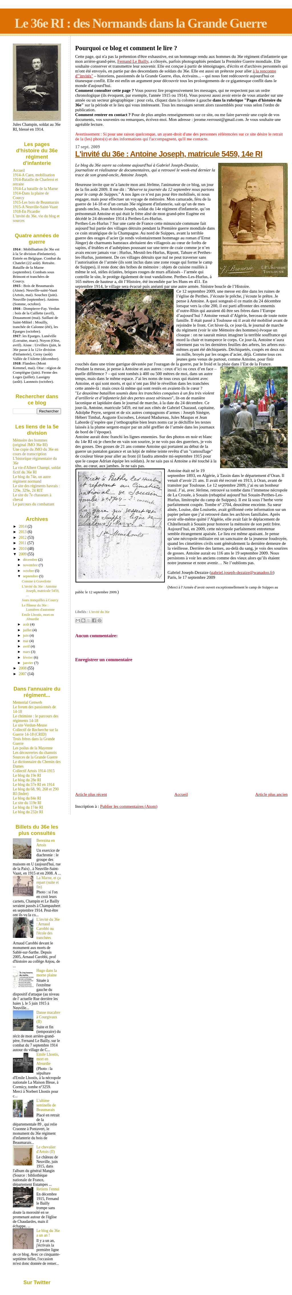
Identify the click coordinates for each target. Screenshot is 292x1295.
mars (27, 651)
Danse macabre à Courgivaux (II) (48, 1017)
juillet (28, 630)
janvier (28, 663)
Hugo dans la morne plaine (46, 972)
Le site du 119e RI (27, 803)
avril (27, 646)
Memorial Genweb (27, 702)
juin (26, 635)
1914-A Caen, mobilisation (34, 175)
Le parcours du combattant (33, 504)
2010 (23, 549)
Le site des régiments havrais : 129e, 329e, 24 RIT (36, 488)
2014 (23, 526)
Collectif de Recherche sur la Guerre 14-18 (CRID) (35, 732)
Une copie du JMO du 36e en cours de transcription (35, 451)
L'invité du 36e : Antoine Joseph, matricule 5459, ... (41, 590)
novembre (31, 565)
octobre (29, 570)
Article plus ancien (271, 794)
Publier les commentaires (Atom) (128, 806)
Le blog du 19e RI (27, 775)
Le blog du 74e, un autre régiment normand (32, 479)
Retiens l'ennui (48, 1189)
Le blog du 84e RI (27, 798)
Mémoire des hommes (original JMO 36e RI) (30, 442)
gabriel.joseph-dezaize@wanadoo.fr (242, 572)
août (26, 624)
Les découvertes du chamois (35, 752)
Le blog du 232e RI (28, 812)
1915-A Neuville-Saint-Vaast (35, 207)
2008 (23, 668)
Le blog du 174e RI (28, 807)
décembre (30, 559)
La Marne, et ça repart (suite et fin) (48, 882)
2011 (23, 543)
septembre (31, 576)
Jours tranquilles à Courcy (40, 600)
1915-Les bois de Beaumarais (36, 202)
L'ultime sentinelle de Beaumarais (46, 1105)
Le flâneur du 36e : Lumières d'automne (38, 607)
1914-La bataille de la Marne (35, 189)
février (28, 657)
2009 (23, 554)
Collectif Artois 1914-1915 (34, 771)
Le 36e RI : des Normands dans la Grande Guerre (141, 23)
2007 (23, 674)
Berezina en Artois (45, 842)
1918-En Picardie (26, 211)
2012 (23, 537)
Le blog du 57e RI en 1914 (33, 784)
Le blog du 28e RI (27, 780)
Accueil (181, 794)
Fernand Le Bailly (132, 61)
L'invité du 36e (99, 612)
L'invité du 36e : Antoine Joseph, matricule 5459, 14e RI (168, 153)
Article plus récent (91, 794)
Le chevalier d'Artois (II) (46, 1149)
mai (26, 641)
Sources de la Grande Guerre (35, 757)
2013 (23, 532)
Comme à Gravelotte (36, 581)
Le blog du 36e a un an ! (48, 1233)
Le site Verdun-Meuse (30, 725)
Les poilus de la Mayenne (33, 748)
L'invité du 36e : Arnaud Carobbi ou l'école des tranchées (48, 928)
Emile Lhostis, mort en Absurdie (38, 617)
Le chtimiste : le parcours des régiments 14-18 (35, 718)
